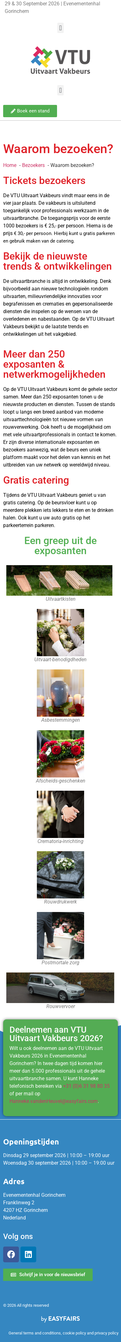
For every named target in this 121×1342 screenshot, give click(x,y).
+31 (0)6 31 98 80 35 (86, 1086)
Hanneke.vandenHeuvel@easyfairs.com (53, 1101)
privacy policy (106, 1333)
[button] (60, 28)
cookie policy (74, 1333)
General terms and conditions (35, 1333)
